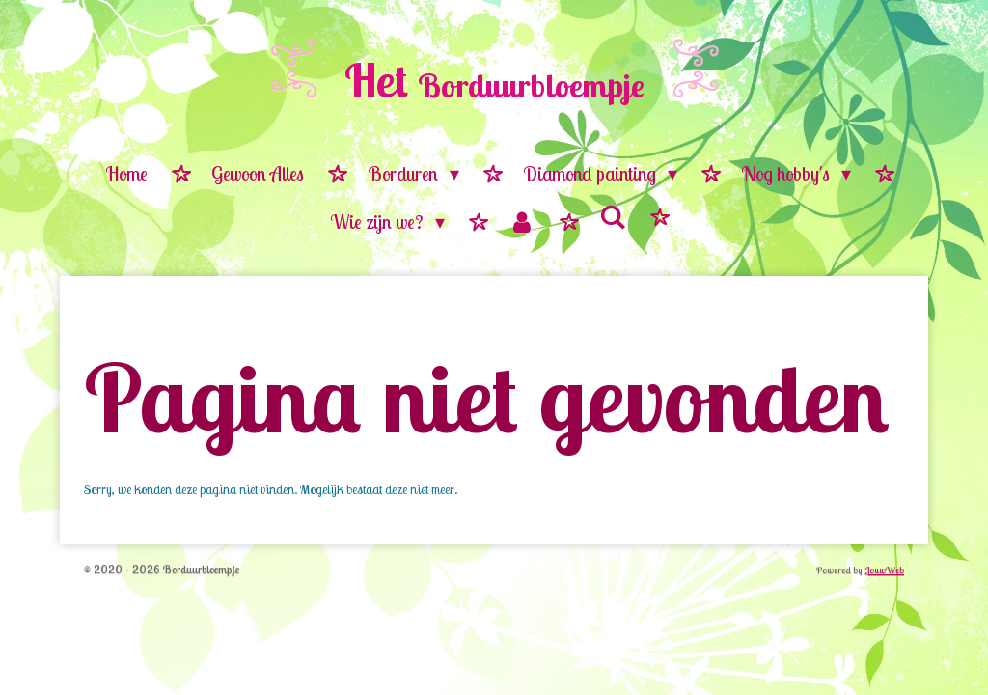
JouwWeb (884, 570)
